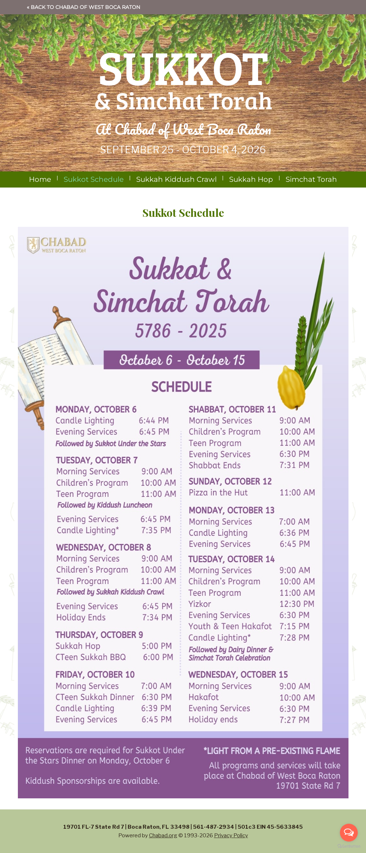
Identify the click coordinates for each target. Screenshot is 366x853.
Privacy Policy (231, 835)
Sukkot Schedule (94, 179)
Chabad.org (163, 835)
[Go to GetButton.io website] (348, 846)
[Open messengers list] (349, 833)
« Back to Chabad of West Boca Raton (83, 7)
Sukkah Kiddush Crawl (176, 179)
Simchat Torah (311, 179)
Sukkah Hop (251, 179)
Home (40, 179)
